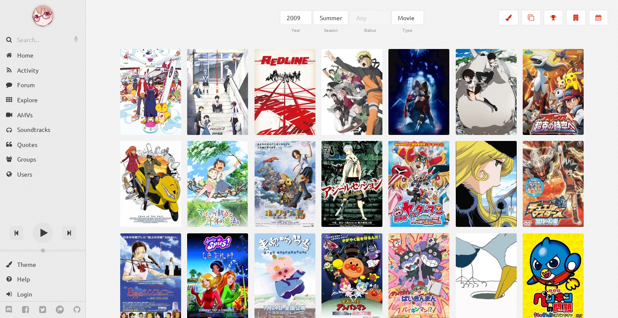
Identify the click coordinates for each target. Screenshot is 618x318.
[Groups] (42, 159)
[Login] (42, 294)
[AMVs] (42, 114)
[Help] (42, 279)
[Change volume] (42, 250)
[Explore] (42, 99)
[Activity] (42, 70)
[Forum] (42, 84)
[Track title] (42, 218)
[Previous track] (16, 233)
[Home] (42, 55)
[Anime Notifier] (43, 16)
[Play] (43, 233)
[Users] (42, 174)
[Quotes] (42, 144)
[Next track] (69, 233)
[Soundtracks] (42, 129)
